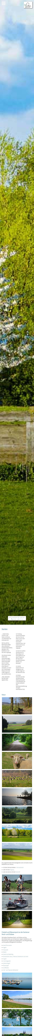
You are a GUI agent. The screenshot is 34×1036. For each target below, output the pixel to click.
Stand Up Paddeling (8, 954)
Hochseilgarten (7, 961)
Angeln (5, 959)
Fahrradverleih (20, 867)
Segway (12, 869)
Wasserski (5, 950)
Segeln (4, 947)
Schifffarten (6, 968)
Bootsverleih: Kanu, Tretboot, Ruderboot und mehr (15, 956)
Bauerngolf (6, 965)
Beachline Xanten (7, 945)
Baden (4, 952)
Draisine (17, 872)
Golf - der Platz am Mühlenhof (10, 970)
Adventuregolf (6, 963)
